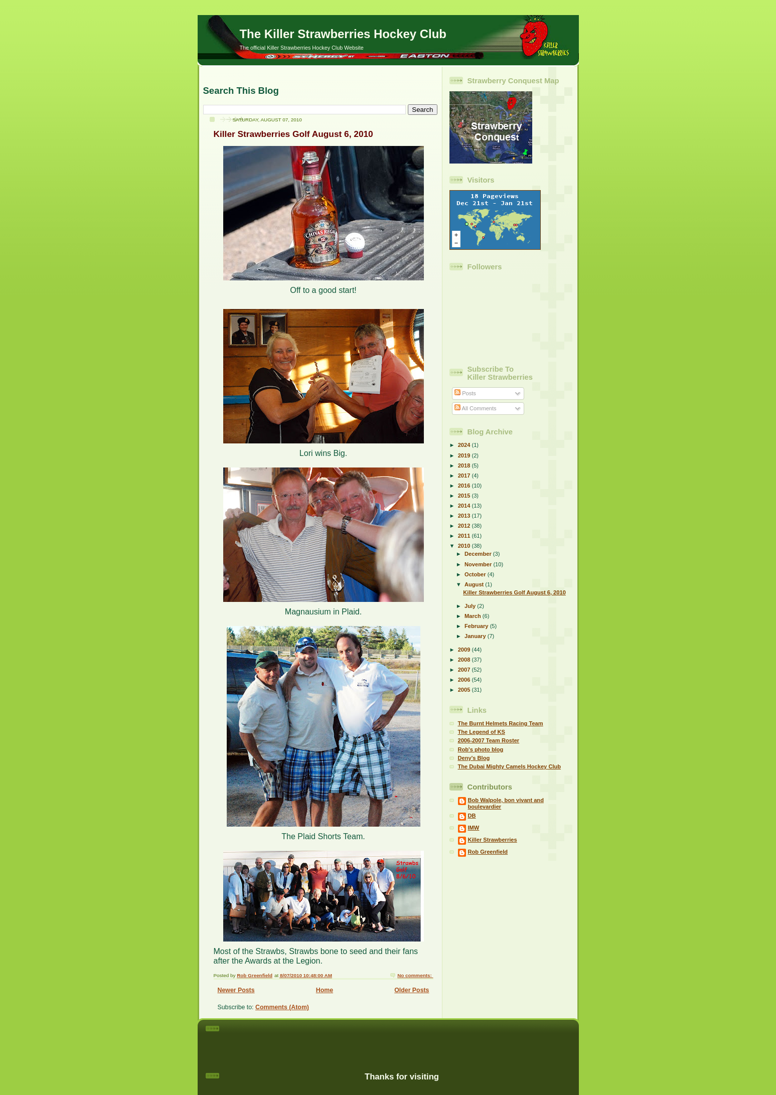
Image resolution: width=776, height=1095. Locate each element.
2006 (465, 680)
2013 (465, 516)
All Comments (475, 408)
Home (324, 990)
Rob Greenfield (488, 852)
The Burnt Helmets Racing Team (500, 723)
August (474, 584)
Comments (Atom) (282, 1007)
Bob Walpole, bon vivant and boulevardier (506, 803)
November (478, 564)
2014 (465, 506)
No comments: (415, 975)
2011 (465, 536)
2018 (465, 465)
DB (472, 816)
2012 (465, 526)
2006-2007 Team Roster (489, 740)
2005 (465, 690)
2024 (465, 445)
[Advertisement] (401, 1041)
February (477, 626)
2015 (465, 496)
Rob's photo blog (481, 749)
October (476, 574)
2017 (465, 476)
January (476, 636)
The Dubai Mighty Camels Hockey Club (509, 766)
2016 (465, 486)
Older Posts (411, 990)
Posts (465, 393)
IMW (474, 828)
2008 (465, 660)
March (473, 616)
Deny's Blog (474, 758)
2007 (465, 670)
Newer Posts (236, 990)
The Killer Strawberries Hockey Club (343, 34)
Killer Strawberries (492, 840)
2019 (465, 455)
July (470, 606)
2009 (465, 650)
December (478, 554)
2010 (465, 546)
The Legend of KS (481, 732)
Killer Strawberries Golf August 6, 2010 (293, 134)
